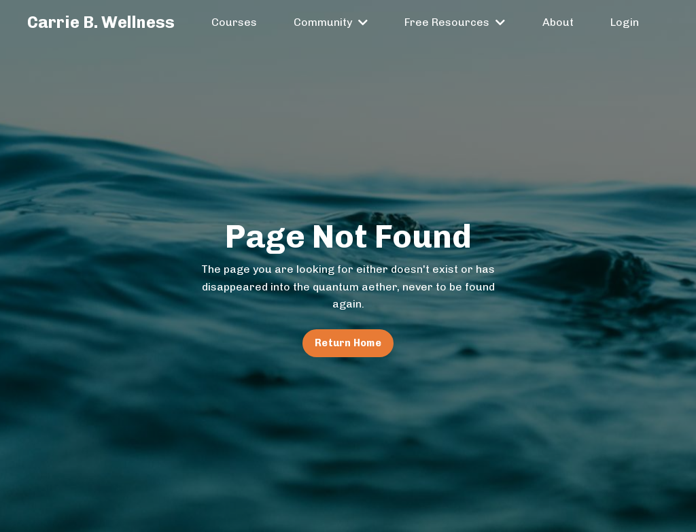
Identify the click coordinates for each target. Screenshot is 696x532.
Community (331, 22)
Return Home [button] (348, 343)
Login (624, 22)
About (558, 22)
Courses (234, 22)
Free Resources (454, 22)
